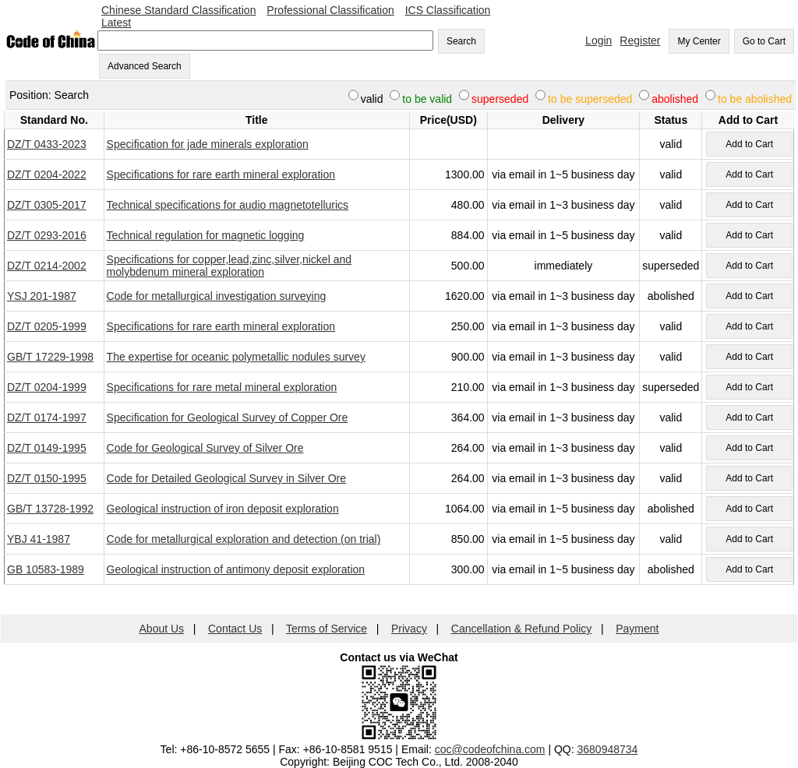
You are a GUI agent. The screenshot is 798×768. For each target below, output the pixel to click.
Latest (116, 22)
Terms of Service (326, 628)
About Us (162, 628)
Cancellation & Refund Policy (521, 628)
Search (461, 41)
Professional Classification (330, 10)
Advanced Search (145, 66)
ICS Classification (448, 10)
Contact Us (235, 628)
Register (640, 40)
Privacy (409, 628)
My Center (698, 41)
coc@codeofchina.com (490, 749)
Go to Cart (764, 41)
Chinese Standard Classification (178, 10)
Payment (637, 628)
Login (598, 40)
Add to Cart (749, 144)
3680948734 (607, 749)
